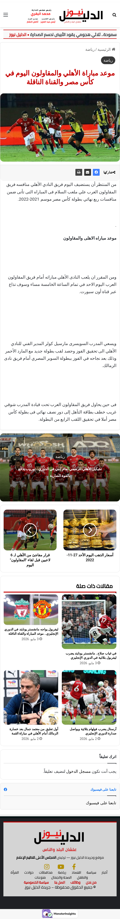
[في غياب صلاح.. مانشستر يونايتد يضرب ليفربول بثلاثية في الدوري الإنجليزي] (89, 621)
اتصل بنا (59, 882)
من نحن (91, 882)
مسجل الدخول (78, 771)
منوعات (40, 877)
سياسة (91, 872)
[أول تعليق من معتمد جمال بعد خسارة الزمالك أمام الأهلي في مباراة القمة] (31, 697)
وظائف (75, 882)
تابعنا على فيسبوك (101, 802)
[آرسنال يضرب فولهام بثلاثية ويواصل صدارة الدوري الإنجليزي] (89, 697)
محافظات (46, 872)
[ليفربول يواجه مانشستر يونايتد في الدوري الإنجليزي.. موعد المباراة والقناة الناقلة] (31, 609)
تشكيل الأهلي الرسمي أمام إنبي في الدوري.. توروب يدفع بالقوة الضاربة (60, 471)
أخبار (104, 872)
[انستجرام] (46, 867)
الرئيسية (106, 49)
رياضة (90, 49)
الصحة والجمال (61, 877)
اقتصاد (76, 872)
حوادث (29, 872)
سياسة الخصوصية (36, 882)
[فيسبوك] (74, 867)
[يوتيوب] (61, 867)
